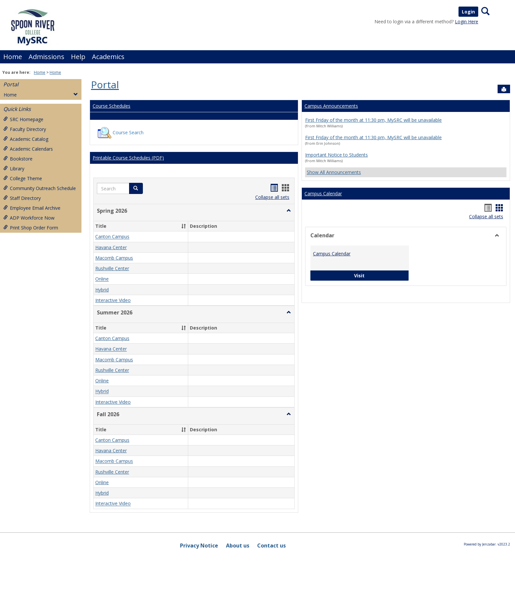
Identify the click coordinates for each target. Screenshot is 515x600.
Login (468, 12)
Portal (10, 84)
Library (13, 168)
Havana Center (111, 247)
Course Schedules (111, 106)
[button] (288, 210)
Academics (108, 56)
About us (237, 545)
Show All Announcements (334, 172)
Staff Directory (22, 198)
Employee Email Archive (31, 208)
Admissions (46, 56)
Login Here (466, 21)
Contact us (271, 545)
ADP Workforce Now (29, 218)
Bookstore (18, 159)
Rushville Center (112, 268)
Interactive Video (113, 300)
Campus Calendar (323, 193)
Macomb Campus (114, 258)
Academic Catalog (25, 139)
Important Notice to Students (336, 155)
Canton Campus (112, 237)
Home (12, 56)
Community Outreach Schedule (39, 188)
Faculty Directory (24, 129)
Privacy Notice (199, 545)
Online (102, 279)
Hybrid (102, 290)
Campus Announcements (331, 106)
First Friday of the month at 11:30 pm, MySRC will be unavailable (373, 120)
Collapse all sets (272, 197)
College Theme (22, 178)
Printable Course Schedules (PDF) (128, 158)
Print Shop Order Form (30, 228)
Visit (380, 275)
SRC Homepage (23, 119)
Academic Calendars (28, 149)
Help (78, 56)
